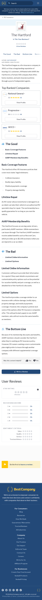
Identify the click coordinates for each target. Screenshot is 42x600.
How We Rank (21, 519)
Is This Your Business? (21, 39)
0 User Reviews (21, 46)
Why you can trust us (27, 12)
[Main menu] (38, 3)
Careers (21, 556)
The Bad (16, 54)
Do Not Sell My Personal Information (29, 596)
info (38, 390)
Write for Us (21, 560)
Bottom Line (27, 54)
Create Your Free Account (21, 572)
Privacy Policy (6, 596)
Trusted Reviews (21, 526)
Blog (21, 512)
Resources (21, 515)
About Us (21, 538)
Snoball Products (21, 576)
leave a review (27, 464)
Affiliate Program (21, 563)
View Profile (21, 102)
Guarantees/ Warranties (21, 523)
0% (31, 406)
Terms (14, 596)
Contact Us (21, 553)
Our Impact (21, 545)
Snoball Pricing (21, 579)
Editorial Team (21, 549)
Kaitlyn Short (12, 60)
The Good (7, 54)
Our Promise (21, 542)
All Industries (21, 530)
